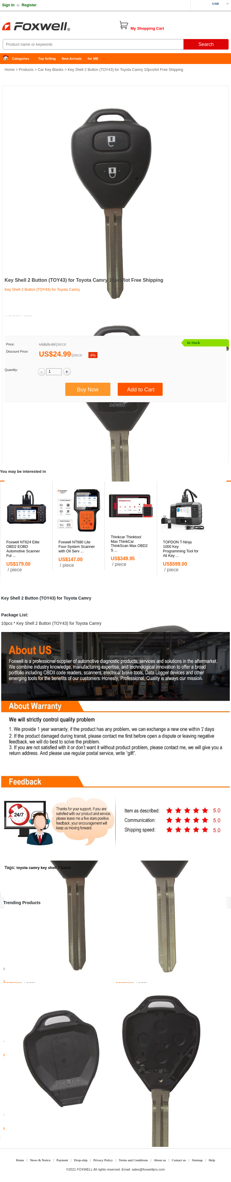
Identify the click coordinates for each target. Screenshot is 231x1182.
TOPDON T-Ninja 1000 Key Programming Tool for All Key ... (181, 549)
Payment (62, 1160)
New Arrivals (72, 58)
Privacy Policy (102, 1160)
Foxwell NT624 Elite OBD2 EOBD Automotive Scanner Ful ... (23, 549)
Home (7, 58)
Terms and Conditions (133, 1160)
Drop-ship (81, 1160)
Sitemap (197, 1160)
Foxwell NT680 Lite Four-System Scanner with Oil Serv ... (77, 546)
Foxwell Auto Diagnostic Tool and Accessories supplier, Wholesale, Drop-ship (48, 27)
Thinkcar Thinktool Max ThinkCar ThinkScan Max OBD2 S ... (129, 544)
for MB (93, 58)
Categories (20, 58)
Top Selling (47, 58)
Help (212, 1160)
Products (26, 70)
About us (160, 1160)
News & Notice (40, 1160)
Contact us (179, 1160)
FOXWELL (85, 1169)
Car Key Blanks (50, 70)
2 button (64, 868)
